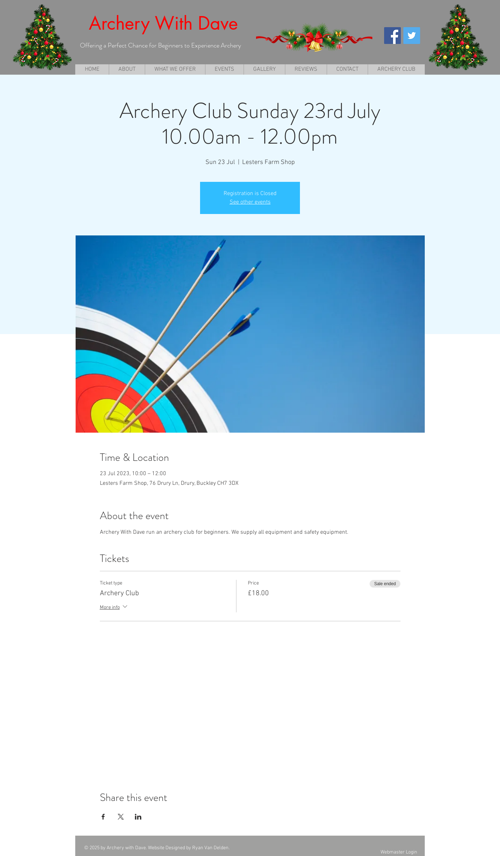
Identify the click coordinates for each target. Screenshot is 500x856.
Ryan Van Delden (210, 848)
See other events (250, 202)
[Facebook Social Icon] (392, 35)
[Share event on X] (120, 817)
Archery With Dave (163, 23)
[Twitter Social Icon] (411, 35)
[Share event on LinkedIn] (138, 817)
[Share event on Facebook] (103, 817)
